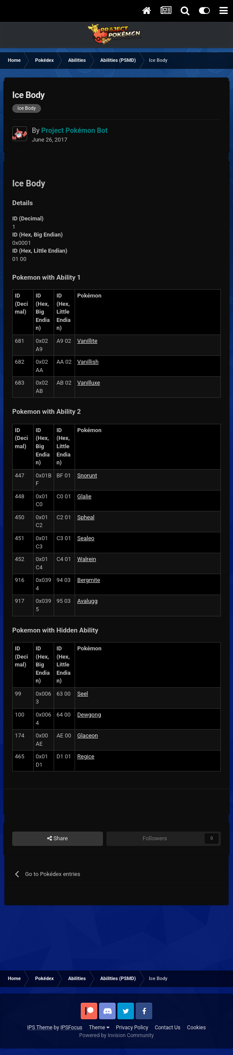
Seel (82, 693)
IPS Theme (39, 1028)
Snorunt (87, 475)
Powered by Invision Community (116, 1035)
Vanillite (87, 341)
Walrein (86, 559)
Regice (85, 756)
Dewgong (89, 714)
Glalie (84, 496)
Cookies (196, 1028)
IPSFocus (71, 1028)
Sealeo (85, 538)
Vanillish (88, 361)
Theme (99, 1028)
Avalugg (87, 601)
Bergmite (88, 580)
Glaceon (87, 735)
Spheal (85, 517)
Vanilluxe (88, 382)
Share (57, 838)
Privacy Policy (132, 1028)
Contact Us (168, 1028)
